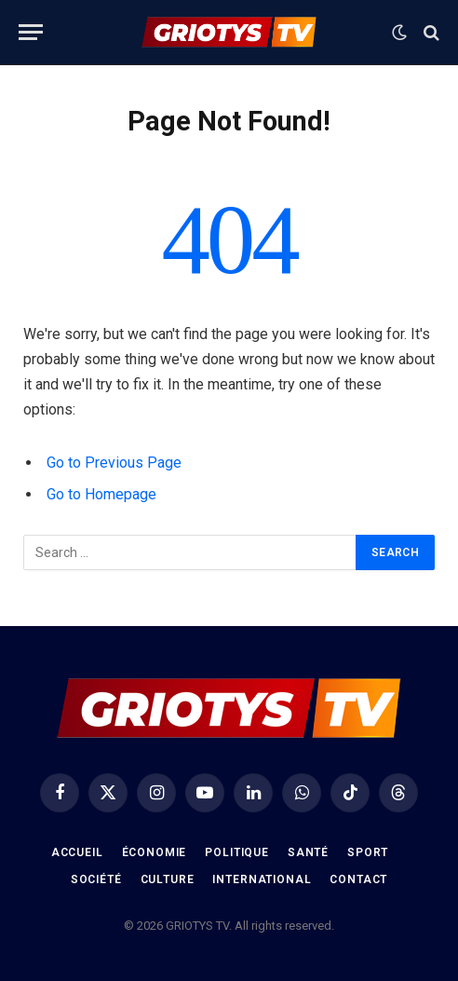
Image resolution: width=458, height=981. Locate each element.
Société (96, 879)
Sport (367, 852)
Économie (154, 852)
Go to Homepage (101, 494)
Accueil (77, 852)
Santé (308, 852)
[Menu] (31, 32)
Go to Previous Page (114, 462)
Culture (168, 879)
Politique (237, 852)
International (261, 879)
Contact (358, 879)
